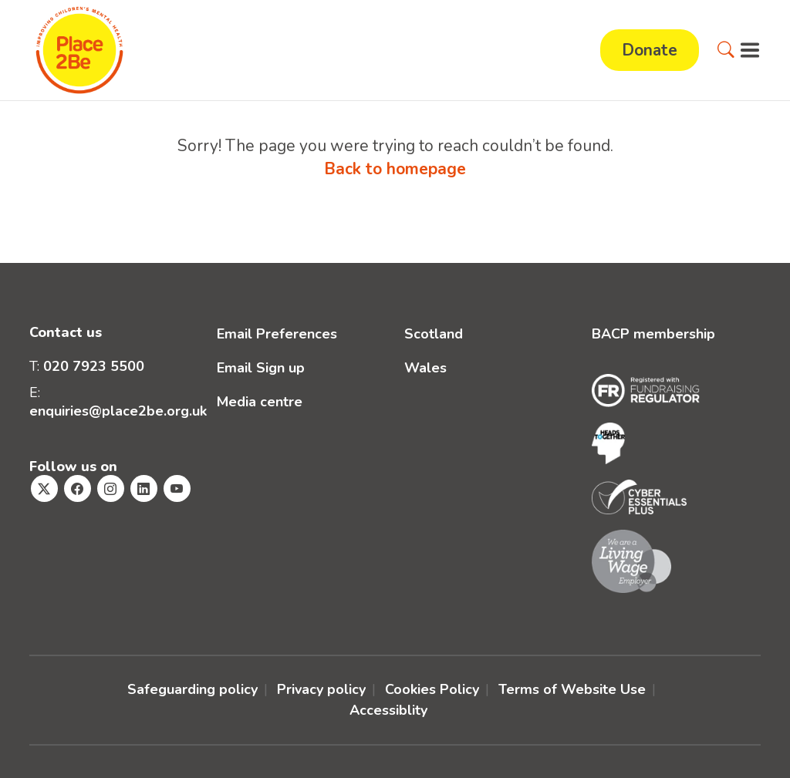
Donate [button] (649, 50)
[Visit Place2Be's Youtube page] (177, 488)
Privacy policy (321, 689)
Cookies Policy (432, 689)
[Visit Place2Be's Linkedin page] (143, 488)
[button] (725, 50)
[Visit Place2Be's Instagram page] (110, 488)
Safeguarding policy (192, 689)
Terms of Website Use (572, 689)
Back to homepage (395, 169)
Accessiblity (388, 710)
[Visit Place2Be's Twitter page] (44, 488)
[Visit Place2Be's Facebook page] (77, 488)
